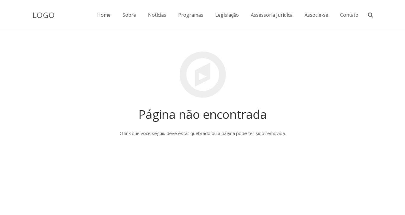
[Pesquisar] (370, 15)
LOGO (43, 15)
